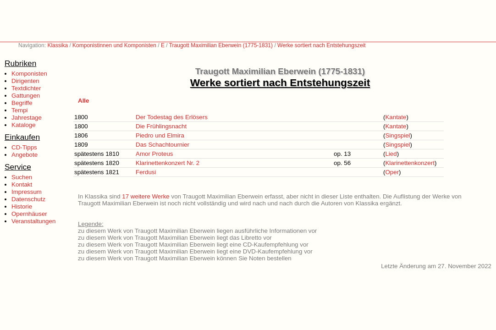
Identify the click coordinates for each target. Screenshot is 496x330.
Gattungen (25, 95)
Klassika (57, 45)
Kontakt (21, 184)
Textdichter (26, 88)
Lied (391, 153)
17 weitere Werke (145, 196)
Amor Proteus (154, 153)
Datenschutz (28, 199)
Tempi (19, 110)
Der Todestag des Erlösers (172, 117)
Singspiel (397, 135)
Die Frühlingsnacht (161, 126)
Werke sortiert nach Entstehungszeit (321, 45)
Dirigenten (25, 80)
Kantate (395, 117)
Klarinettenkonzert (409, 163)
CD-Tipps (24, 147)
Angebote (24, 154)
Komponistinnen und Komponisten (114, 45)
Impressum (26, 191)
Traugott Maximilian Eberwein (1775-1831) (221, 45)
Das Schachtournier (162, 144)
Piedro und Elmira (160, 135)
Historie (21, 206)
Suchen (21, 177)
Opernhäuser (29, 213)
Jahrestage (26, 117)
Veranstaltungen (33, 221)
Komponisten (29, 73)
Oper (392, 172)
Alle (83, 100)
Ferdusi (146, 172)
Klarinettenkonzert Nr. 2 (167, 163)
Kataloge (23, 124)
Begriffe (22, 102)
